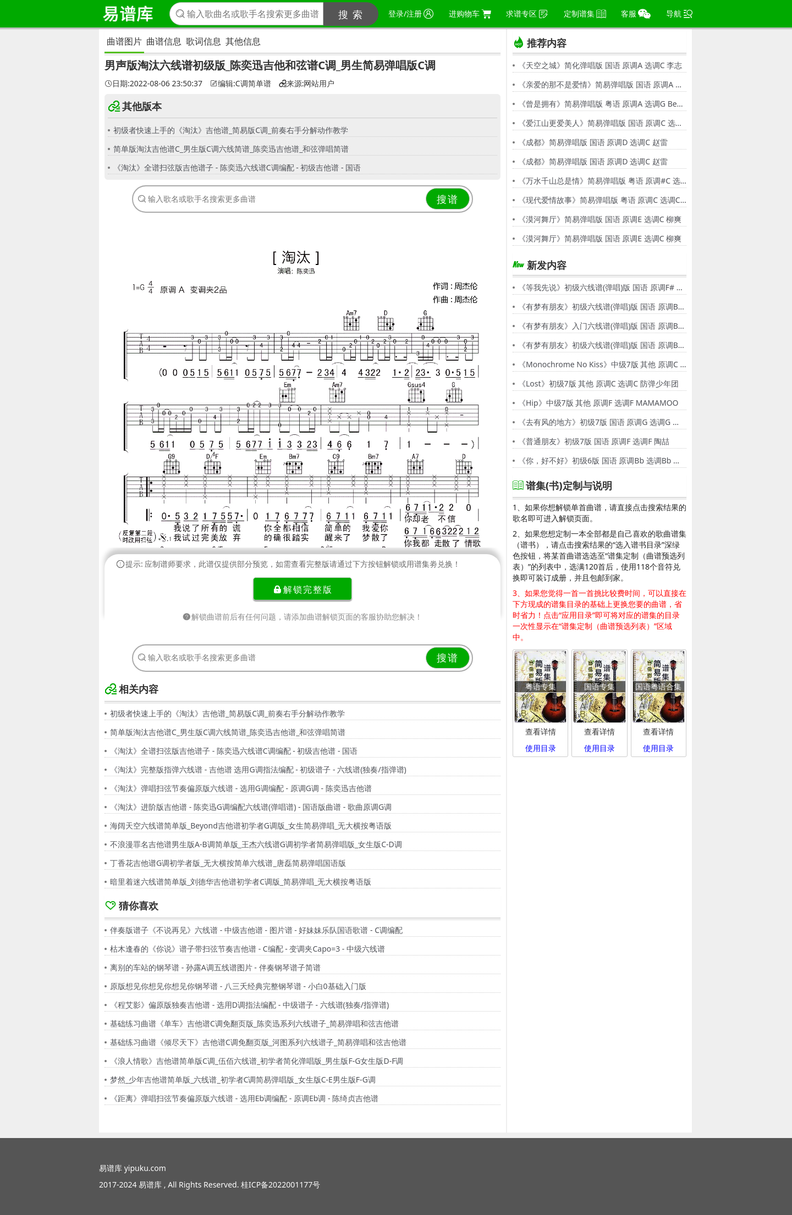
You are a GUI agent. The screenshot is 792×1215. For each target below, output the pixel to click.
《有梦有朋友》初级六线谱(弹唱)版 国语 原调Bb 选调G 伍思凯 (602, 306)
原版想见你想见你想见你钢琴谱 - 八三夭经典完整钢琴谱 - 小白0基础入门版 (238, 986)
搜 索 (351, 14)
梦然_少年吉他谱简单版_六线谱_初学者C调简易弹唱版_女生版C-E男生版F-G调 (243, 1079)
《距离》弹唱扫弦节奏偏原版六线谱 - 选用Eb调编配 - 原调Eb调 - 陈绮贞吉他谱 (244, 1098)
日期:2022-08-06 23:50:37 (153, 83)
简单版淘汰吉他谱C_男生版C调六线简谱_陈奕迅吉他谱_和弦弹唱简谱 (231, 148)
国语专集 (599, 686)
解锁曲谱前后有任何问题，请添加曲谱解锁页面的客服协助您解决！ (302, 616)
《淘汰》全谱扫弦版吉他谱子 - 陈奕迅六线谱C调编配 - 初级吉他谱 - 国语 (237, 167)
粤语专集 (540, 686)
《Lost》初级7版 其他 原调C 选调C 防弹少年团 (598, 383)
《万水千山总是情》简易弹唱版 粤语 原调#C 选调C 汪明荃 (602, 180)
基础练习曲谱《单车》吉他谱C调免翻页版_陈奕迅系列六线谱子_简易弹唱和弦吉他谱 (254, 1023)
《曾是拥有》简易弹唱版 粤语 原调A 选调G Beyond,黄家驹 (602, 103)
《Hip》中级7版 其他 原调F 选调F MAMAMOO (598, 402)
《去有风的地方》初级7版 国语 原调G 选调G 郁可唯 (602, 422)
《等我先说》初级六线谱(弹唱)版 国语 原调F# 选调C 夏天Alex (602, 287)
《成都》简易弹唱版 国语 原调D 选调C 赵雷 (593, 142)
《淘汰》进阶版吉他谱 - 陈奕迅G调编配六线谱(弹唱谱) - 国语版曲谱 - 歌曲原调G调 (251, 807)
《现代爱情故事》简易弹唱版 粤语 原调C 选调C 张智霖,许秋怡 (602, 200)
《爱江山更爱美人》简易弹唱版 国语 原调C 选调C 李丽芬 (602, 123)
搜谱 (448, 199)
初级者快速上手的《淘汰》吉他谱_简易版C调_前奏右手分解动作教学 (230, 130)
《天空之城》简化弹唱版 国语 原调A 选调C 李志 (600, 65)
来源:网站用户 (307, 83)
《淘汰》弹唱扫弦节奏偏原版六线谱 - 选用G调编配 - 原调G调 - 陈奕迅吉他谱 (241, 788)
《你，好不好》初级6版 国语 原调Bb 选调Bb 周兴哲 (602, 460)
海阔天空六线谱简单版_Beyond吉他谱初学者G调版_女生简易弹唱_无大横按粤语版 (251, 825)
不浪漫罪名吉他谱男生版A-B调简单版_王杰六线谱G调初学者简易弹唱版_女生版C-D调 (256, 844)
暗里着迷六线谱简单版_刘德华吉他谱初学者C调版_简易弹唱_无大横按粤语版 (241, 881)
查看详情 (540, 731)
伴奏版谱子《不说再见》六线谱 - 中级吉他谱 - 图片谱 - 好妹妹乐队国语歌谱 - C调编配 (256, 930)
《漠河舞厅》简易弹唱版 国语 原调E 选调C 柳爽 (599, 219)
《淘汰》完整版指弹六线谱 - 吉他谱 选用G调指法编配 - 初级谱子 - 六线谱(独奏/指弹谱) (258, 769)
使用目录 (540, 748)
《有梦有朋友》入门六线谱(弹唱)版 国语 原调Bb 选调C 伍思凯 (602, 326)
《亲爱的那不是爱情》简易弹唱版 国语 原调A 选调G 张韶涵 (602, 84)
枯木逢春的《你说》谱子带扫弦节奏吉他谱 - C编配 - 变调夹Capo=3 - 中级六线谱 (247, 948)
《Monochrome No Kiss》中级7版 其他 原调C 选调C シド (602, 364)
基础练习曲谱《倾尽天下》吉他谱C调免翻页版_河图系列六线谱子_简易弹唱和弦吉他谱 (258, 1042)
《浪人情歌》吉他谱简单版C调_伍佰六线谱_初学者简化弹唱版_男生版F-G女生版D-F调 (256, 1061)
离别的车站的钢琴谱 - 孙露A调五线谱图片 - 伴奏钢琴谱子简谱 (215, 967)
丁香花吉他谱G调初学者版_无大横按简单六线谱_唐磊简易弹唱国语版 (228, 863)
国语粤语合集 (658, 686)
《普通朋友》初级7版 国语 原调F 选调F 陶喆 (593, 441)
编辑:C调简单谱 (240, 83)
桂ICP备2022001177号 (280, 1184)
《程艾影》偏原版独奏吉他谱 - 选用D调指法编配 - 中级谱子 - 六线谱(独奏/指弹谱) (249, 1004)
